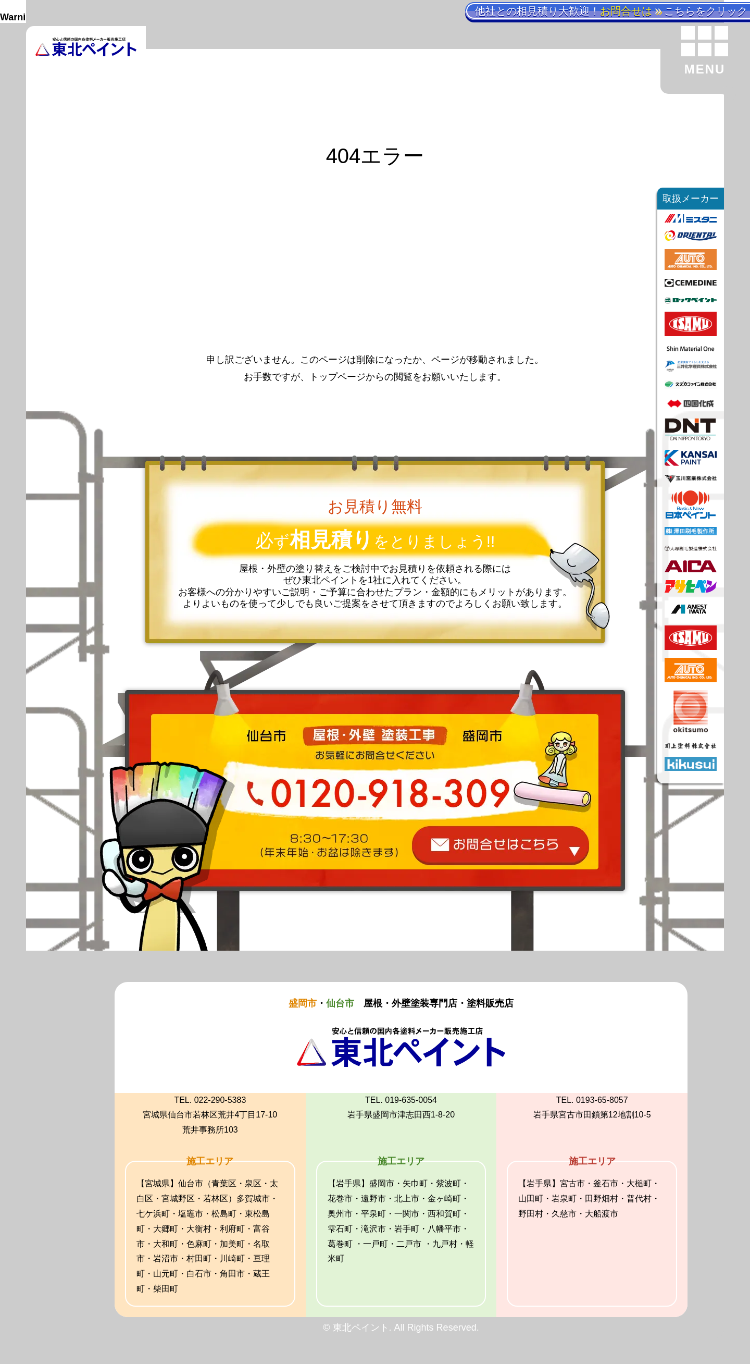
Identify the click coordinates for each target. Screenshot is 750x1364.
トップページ (337, 377)
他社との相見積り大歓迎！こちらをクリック (611, 11)
